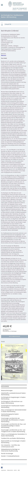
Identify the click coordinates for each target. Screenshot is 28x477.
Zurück (3, 341)
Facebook (2, 468)
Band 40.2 (3, 55)
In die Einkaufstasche (14, 336)
